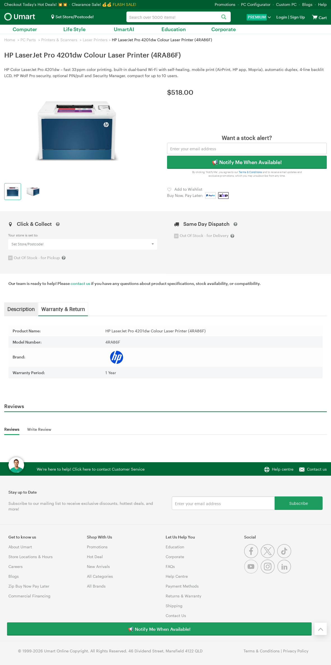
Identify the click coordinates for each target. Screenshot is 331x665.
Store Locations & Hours (30, 556)
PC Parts (28, 39)
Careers (15, 566)
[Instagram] (269, 572)
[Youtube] (252, 572)
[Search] (223, 17)
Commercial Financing (29, 595)
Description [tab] (21, 308)
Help (322, 4)
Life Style (74, 29)
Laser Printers (95, 39)
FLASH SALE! (124, 4)
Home (9, 39)
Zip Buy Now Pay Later (28, 586)
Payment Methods (182, 586)
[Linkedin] (285, 572)
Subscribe (298, 503)
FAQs (170, 566)
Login (281, 17)
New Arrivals (98, 566)
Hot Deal (95, 556)
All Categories (100, 576)
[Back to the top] (320, 629)
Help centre (282, 469)
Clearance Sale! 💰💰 (92, 4)
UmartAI (124, 29)
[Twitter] (269, 556)
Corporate (223, 29)
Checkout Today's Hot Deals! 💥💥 (36, 4)
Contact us (317, 469)
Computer (25, 29)
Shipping (174, 605)
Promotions (225, 4)
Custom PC (286, 4)
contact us (80, 283)
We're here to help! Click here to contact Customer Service (91, 469)
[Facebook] (252, 556)
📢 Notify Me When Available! (247, 162)
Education (173, 29)
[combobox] (178, 16)
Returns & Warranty (183, 595)
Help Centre (177, 576)
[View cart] (315, 17)
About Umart (20, 546)
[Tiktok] (285, 556)
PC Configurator (255, 4)
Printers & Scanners (59, 39)
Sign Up (297, 17)
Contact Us (176, 615)
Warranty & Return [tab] (63, 308)
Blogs (307, 4)
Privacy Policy (295, 650)
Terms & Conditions (250, 172)
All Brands (96, 586)
